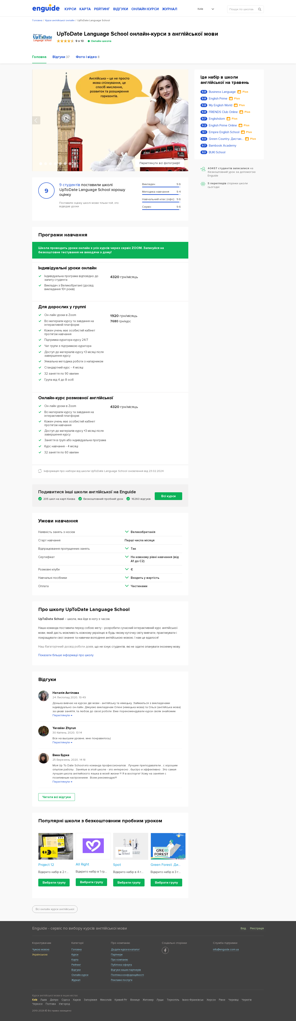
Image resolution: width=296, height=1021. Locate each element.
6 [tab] (65, 163)
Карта (74, 959)
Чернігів (247, 999)
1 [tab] (40, 163)
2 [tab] (45, 163)
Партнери (117, 954)
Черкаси (37, 1004)
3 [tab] (50, 163)
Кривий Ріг (121, 999)
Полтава (51, 1004)
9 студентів (69, 184)
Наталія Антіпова (66, 693)
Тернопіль (173, 999)
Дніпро (54, 999)
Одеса (65, 999)
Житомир (148, 999)
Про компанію (119, 959)
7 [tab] (70, 163)
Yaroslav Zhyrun (64, 728)
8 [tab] (74, 163)
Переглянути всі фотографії (159, 163)
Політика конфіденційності (127, 975)
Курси (74, 954)
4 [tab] (55, 163)
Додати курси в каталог (125, 949)
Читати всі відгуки (56, 797)
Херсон (211, 999)
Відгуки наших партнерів (126, 970)
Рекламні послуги (121, 980)
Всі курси (168, 496)
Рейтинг (76, 964)
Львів (43, 999)
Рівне (222, 999)
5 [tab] (60, 163)
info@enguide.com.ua (226, 949)
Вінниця (135, 999)
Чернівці (233, 999)
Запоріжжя (90, 999)
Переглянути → (62, 715)
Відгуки (76, 970)
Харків (77, 999)
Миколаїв (106, 999)
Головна (76, 949)
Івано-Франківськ (193, 999)
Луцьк (160, 999)
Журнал (75, 980)
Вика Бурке (61, 755)
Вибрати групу (54, 883)
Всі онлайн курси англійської (55, 909)
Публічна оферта (121, 964)
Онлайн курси (79, 975)
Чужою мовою (40, 949)
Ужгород (64, 1004)
